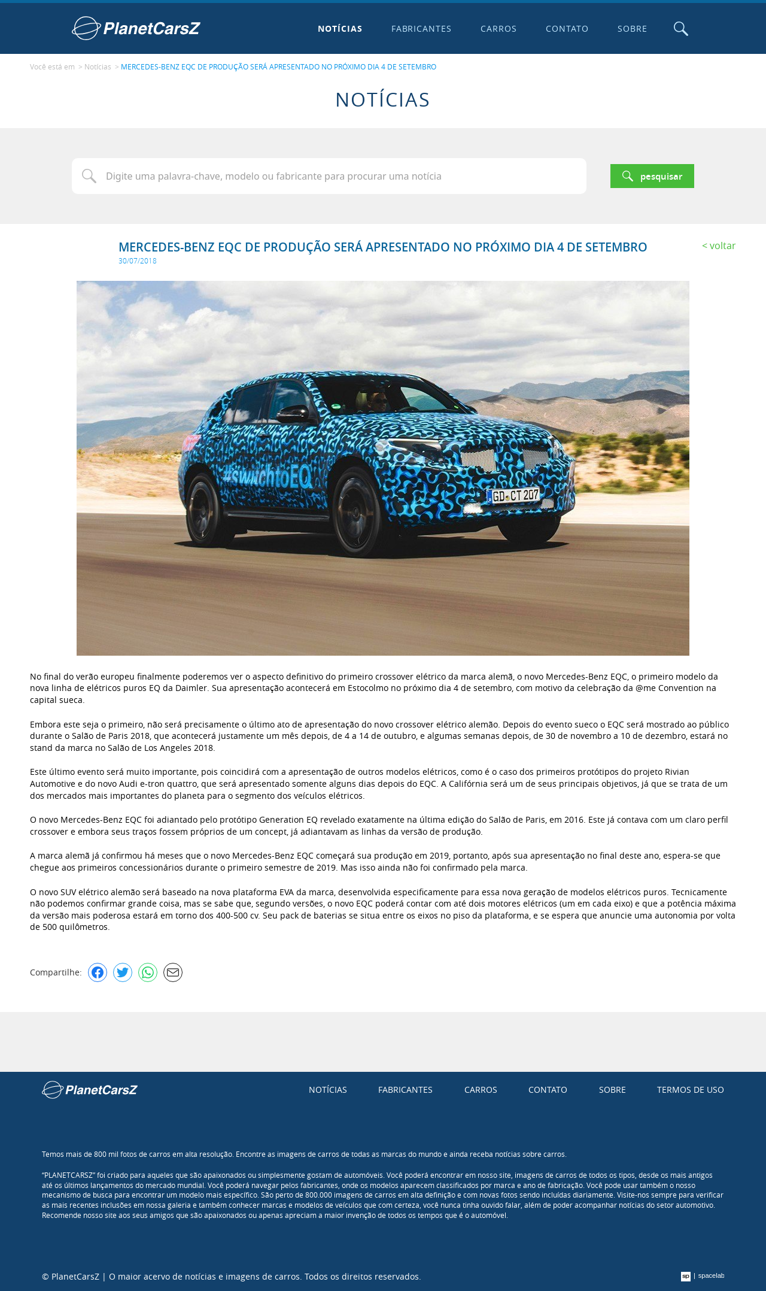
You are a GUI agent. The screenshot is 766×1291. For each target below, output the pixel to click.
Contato (567, 28)
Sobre (633, 28)
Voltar (723, 245)
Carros (499, 28)
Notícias (340, 28)
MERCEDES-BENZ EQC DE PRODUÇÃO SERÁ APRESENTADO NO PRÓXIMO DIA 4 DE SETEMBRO (278, 66)
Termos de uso (690, 1089)
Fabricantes (421, 28)
